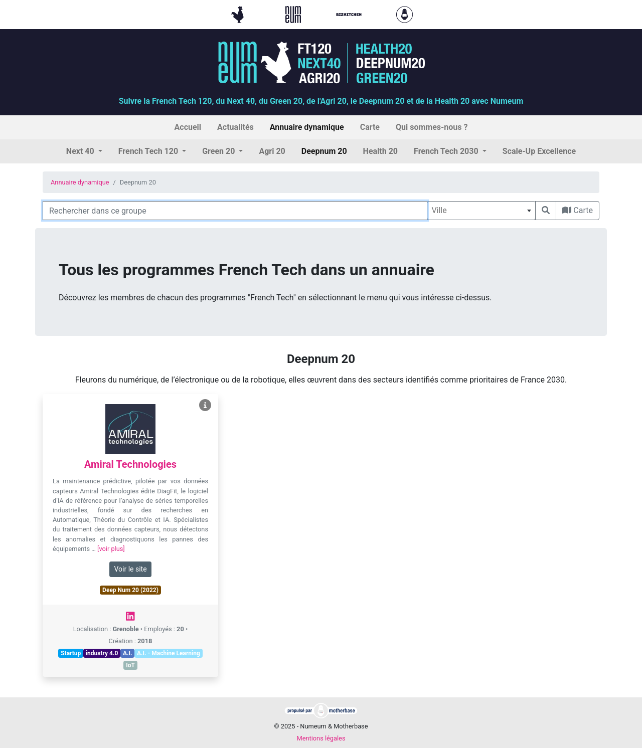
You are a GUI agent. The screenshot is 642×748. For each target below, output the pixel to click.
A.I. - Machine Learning (168, 653)
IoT (130, 665)
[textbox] (481, 211)
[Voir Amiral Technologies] (205, 405)
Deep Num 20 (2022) (130, 590)
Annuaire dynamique (80, 182)
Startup (71, 653)
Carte (577, 210)
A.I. (127, 653)
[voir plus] (111, 548)
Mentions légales (320, 738)
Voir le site (130, 569)
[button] (84, 151)
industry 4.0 (102, 653)
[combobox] (481, 210)
